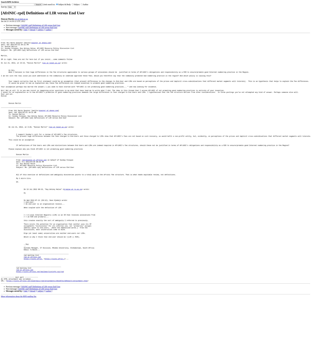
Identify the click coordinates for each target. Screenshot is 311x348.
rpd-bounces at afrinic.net (34, 185)
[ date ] (26, 30)
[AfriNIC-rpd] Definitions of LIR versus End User (40, 25)
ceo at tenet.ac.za (21, 19)
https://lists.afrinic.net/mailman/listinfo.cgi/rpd (40, 319)
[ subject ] (40, 30)
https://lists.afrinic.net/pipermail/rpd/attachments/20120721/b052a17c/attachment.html (47, 330)
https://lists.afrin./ (55, 304)
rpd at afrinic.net (32, 302)
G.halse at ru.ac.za (73, 220)
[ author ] (48, 30)
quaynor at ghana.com (40, 44)
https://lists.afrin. (33, 304)
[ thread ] (32, 30)
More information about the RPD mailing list (18, 346)
